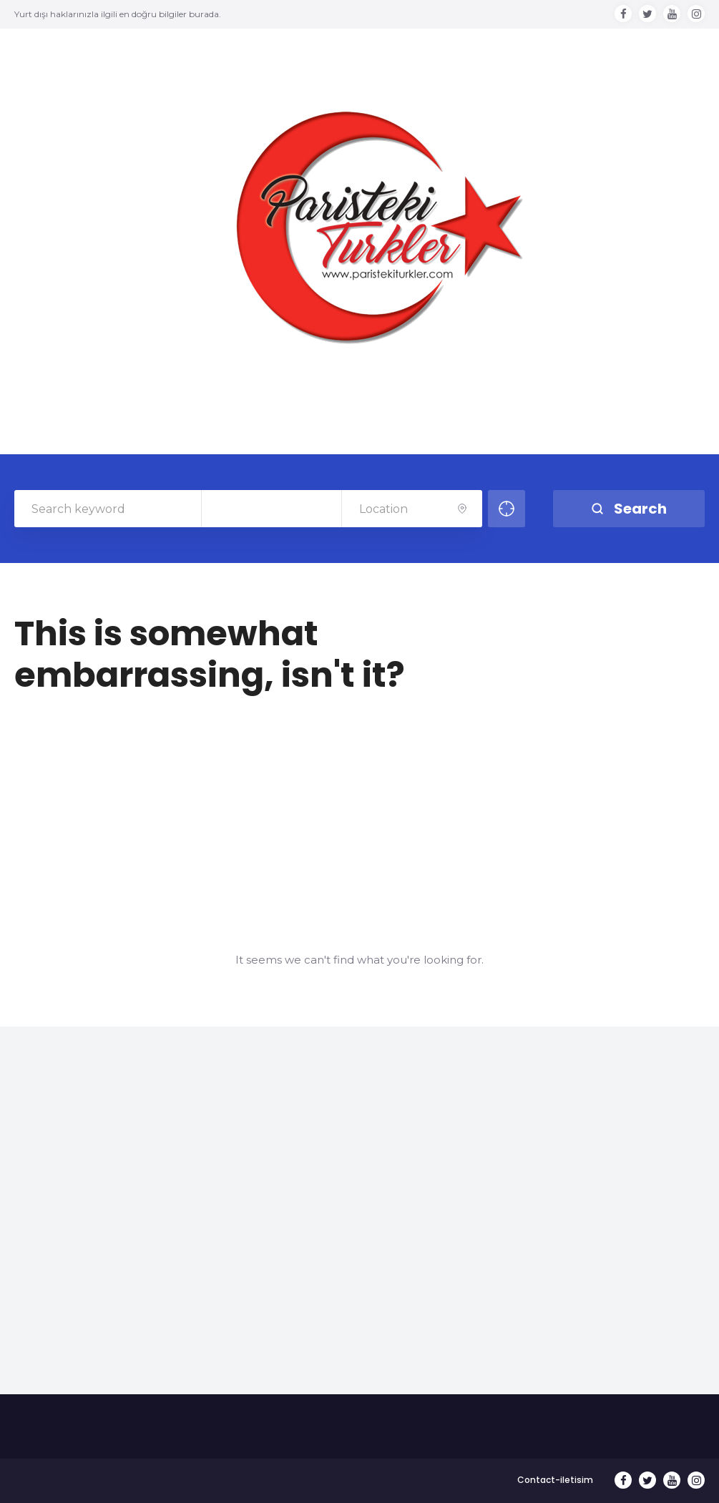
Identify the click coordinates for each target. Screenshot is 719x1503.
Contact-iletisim (555, 1480)
